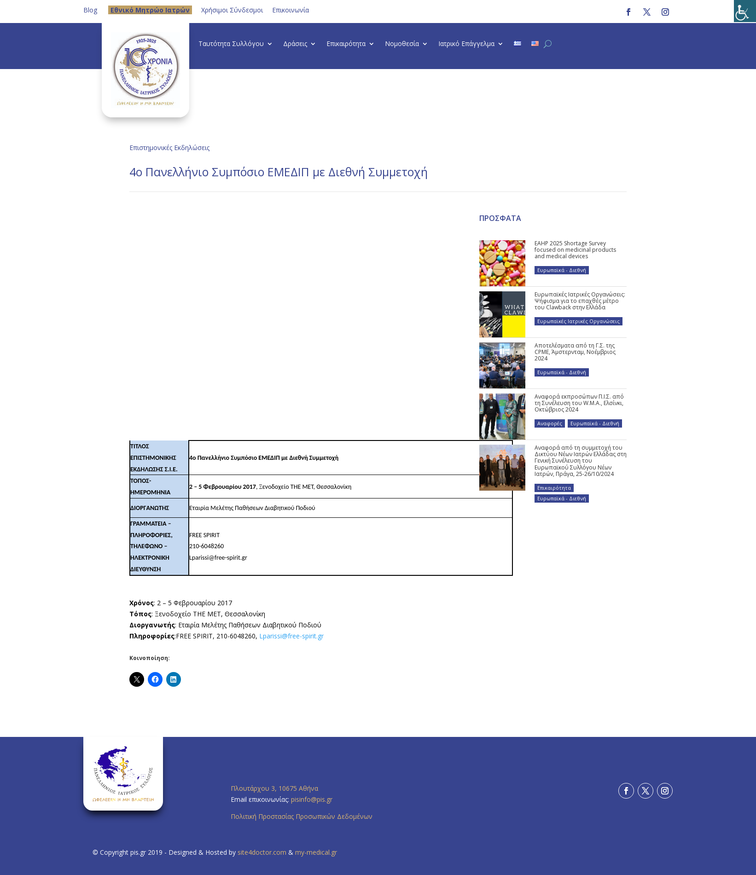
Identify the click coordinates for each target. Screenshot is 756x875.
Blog (90, 10)
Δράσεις (295, 44)
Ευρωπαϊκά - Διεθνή (561, 270)
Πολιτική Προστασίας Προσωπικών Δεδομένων (301, 816)
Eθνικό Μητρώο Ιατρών (150, 10)
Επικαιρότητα (346, 44)
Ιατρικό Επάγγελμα (466, 44)
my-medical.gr (316, 852)
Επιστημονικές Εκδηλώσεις (169, 147)
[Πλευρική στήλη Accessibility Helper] (745, 11)
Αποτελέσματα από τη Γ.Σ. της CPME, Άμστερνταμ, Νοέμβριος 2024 (575, 352)
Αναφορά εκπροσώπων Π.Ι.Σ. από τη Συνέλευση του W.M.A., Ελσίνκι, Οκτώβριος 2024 (579, 403)
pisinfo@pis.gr (312, 799)
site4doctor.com (262, 852)
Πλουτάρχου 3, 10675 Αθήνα (274, 788)
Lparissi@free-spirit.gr (291, 636)
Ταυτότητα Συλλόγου (231, 44)
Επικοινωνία (290, 10)
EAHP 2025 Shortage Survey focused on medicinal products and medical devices (575, 250)
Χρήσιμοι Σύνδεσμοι (232, 10)
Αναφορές (549, 423)
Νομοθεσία (402, 44)
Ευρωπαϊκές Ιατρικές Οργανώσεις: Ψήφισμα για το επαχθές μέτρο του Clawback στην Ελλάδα (580, 301)
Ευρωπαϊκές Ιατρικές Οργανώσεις (578, 321)
